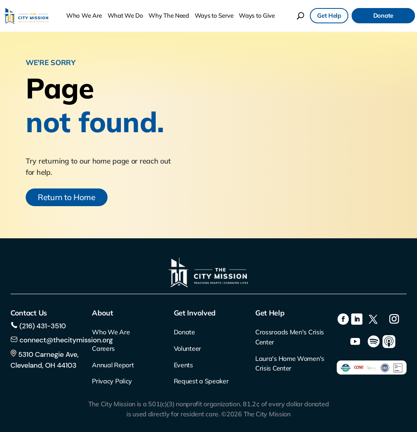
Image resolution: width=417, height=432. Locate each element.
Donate (383, 15)
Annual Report (113, 365)
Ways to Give (257, 15)
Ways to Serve (214, 15)
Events (183, 365)
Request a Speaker (201, 381)
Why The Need (168, 15)
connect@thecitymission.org (66, 340)
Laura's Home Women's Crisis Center (289, 363)
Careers (103, 348)
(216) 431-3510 (42, 325)
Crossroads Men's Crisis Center (289, 337)
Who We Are (84, 15)
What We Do (125, 15)
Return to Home (67, 197)
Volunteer (187, 348)
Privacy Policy (112, 381)
